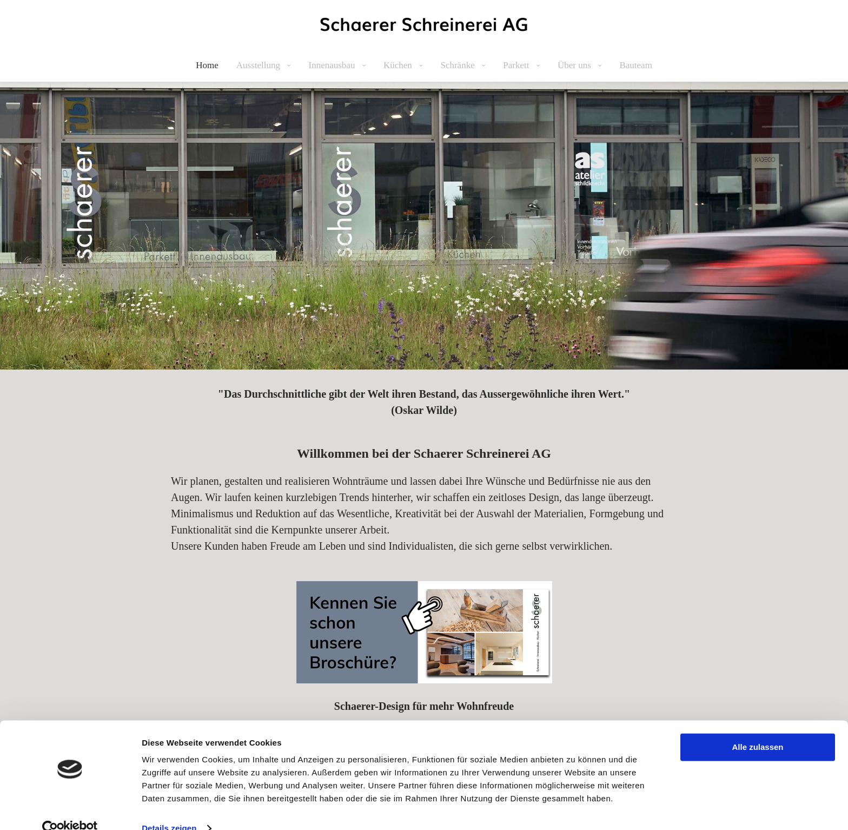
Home (207, 65)
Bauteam (635, 65)
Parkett (517, 65)
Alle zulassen (757, 727)
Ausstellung (259, 65)
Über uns (575, 65)
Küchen (398, 65)
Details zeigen (169, 808)
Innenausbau (332, 65)
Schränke (458, 65)
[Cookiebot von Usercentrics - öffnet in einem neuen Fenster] (70, 809)
